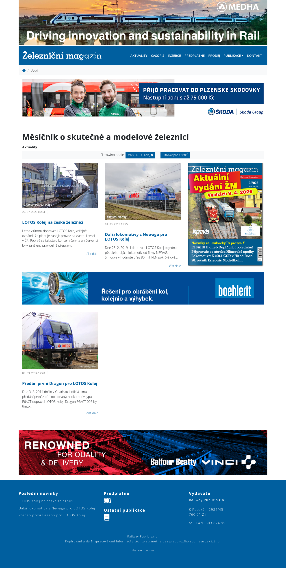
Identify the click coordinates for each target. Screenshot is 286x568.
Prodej (214, 55)
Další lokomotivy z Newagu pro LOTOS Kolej (136, 237)
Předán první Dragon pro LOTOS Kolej (59, 383)
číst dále (92, 254)
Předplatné (194, 55)
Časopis (157, 55)
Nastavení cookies (143, 550)
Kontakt (254, 55)
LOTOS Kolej (140, 155)
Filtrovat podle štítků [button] (175, 155)
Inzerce (174, 55)
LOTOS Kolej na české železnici (52, 222)
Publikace (232, 55)
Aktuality (138, 55)
